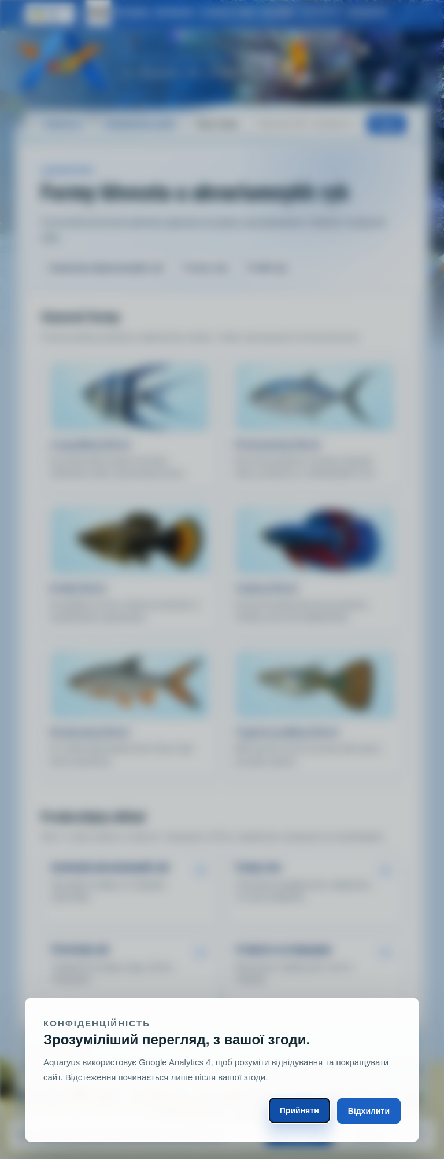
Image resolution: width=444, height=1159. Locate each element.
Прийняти (299, 1110)
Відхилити (369, 1111)
